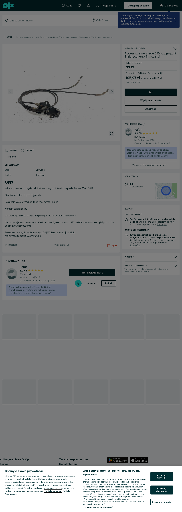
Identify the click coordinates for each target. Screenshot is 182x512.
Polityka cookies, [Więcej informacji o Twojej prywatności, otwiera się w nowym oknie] (53, 491)
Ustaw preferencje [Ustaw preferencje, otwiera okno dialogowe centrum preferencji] (161, 502)
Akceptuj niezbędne (161, 489)
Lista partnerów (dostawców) (98, 507)
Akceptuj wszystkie (162, 476)
